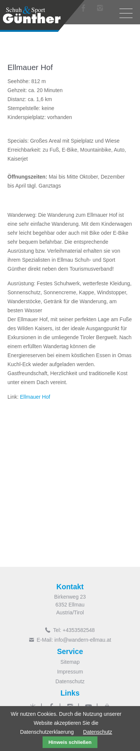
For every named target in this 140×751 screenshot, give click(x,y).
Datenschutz (70, 681)
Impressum (70, 672)
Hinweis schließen (70, 742)
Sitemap (70, 662)
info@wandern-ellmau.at (83, 640)
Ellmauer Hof (35, 397)
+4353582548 (79, 630)
